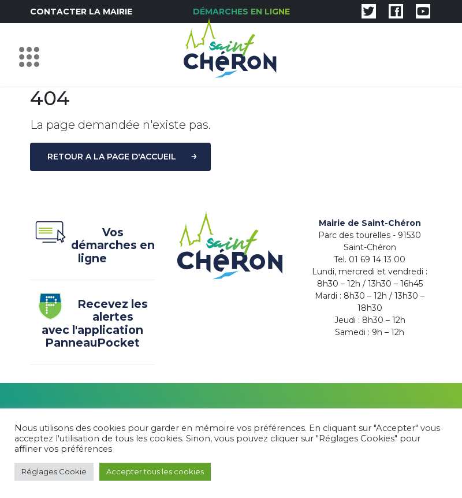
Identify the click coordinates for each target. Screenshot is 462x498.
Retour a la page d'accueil (111, 156)
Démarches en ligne (241, 11)
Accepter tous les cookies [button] (155, 471)
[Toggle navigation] (32, 55)
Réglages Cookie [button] (54, 471)
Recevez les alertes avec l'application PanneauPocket (89, 324)
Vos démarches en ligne (92, 245)
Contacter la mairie (81, 11)
